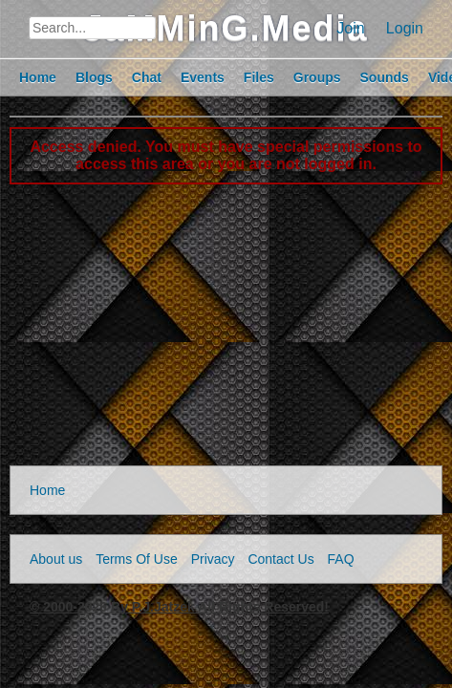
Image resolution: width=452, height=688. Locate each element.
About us (56, 559)
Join (350, 28)
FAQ (341, 559)
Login (404, 28)
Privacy (213, 559)
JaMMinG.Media (225, 28)
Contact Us (280, 559)
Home (47, 490)
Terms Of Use (137, 559)
